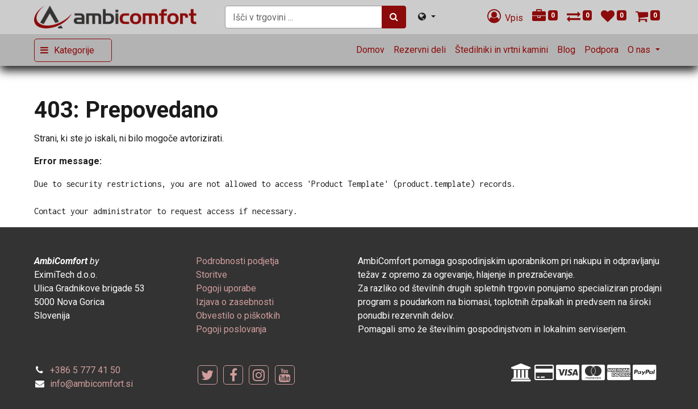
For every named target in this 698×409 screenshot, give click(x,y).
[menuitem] (370, 50)
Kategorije (74, 50)
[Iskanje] (394, 17)
